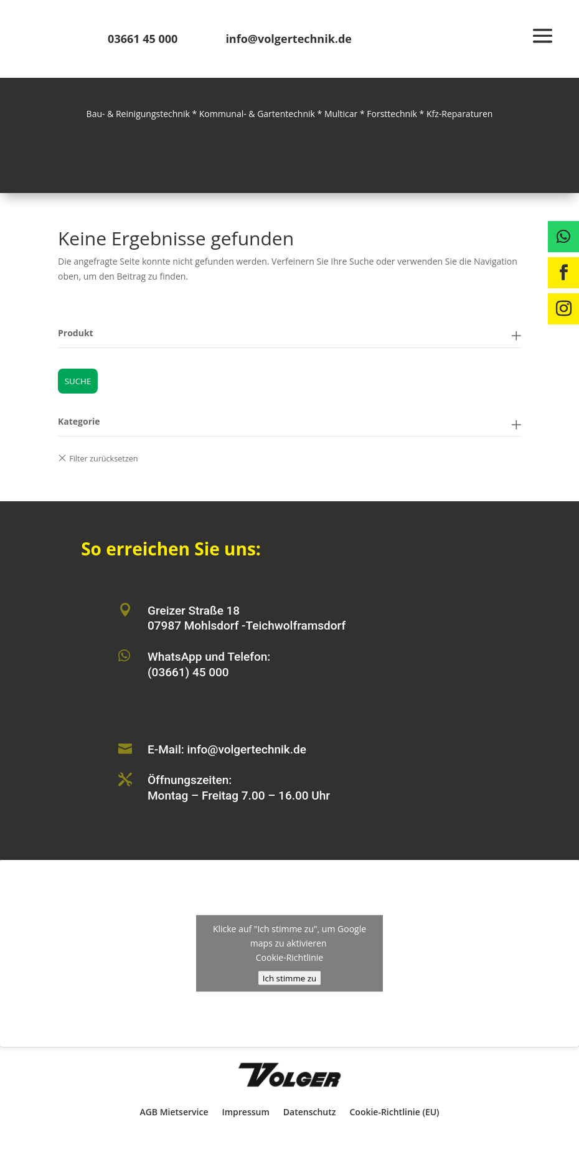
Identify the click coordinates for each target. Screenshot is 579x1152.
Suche (78, 381)
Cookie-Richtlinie (289, 957)
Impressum (245, 1112)
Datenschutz (309, 1112)
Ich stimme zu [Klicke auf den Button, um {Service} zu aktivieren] (289, 977)
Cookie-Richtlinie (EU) (394, 1112)
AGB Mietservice (173, 1112)
